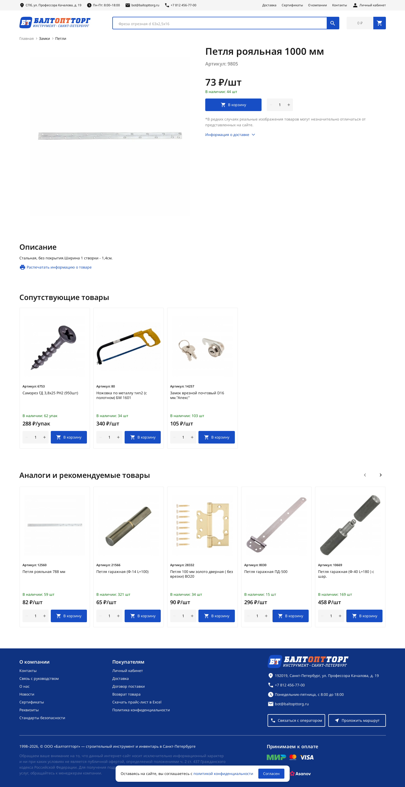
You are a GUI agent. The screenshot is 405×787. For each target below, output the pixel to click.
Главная (26, 38)
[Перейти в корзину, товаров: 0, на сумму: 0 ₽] (366, 23)
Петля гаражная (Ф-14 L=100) (122, 571)
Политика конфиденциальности (141, 709)
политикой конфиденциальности (223, 773)
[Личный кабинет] (369, 5)
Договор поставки (128, 686)
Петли (60, 38)
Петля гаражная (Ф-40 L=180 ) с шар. (346, 574)
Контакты (339, 5)
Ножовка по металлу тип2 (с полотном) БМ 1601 (121, 395)
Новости (26, 694)
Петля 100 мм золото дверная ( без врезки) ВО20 (201, 574)
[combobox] (225, 23)
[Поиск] (333, 23)
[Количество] (280, 105)
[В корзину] (69, 437)
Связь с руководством (39, 678)
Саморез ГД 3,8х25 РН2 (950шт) (50, 393)
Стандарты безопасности (42, 717)
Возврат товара (126, 694)
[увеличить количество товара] (289, 105)
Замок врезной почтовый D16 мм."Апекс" (197, 395)
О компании (317, 5)
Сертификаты (292, 5)
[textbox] (222, 24)
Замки (44, 38)
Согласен (271, 773)
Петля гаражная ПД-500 (265, 571)
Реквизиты (29, 709)
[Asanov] (300, 773)
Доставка (269, 5)
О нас (24, 686)
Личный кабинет (127, 670)
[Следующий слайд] (380, 475)
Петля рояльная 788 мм (44, 571)
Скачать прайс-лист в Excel (137, 701)
